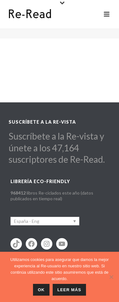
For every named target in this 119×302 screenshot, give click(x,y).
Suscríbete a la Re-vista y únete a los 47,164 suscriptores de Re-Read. (57, 148)
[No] (111, 277)
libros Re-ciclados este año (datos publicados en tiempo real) (51, 195)
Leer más (69, 289)
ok (41, 289)
